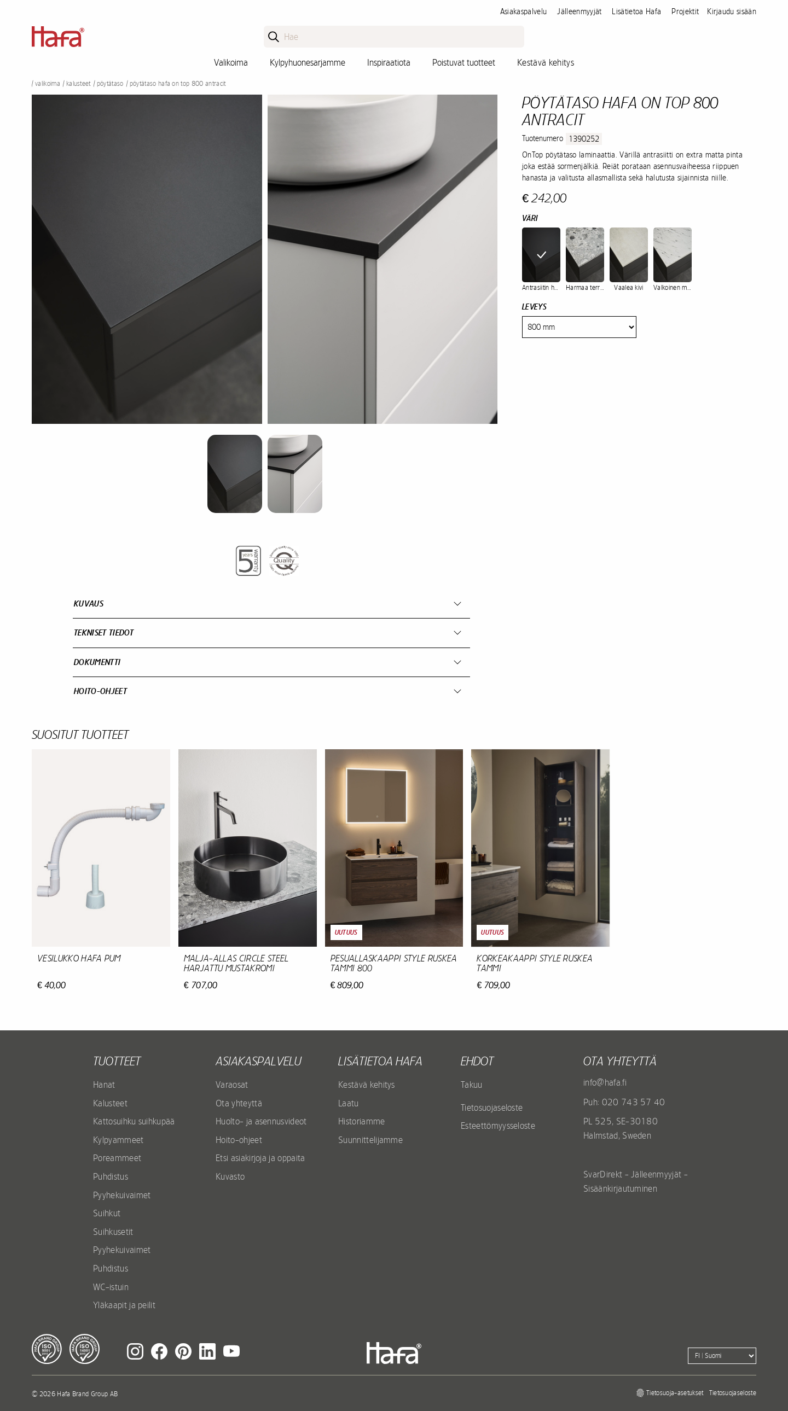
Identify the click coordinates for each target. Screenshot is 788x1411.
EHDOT (477, 1061)
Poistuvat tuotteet (463, 62)
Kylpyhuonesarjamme (307, 62)
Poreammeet (117, 1158)
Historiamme (361, 1121)
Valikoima (231, 62)
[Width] (579, 327)
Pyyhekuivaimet (121, 1195)
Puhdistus (110, 1176)
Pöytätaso (110, 84)
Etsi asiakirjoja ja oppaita (260, 1158)
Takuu (472, 1084)
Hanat (104, 1084)
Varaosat (232, 1084)
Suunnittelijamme (370, 1140)
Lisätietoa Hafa (636, 11)
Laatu (348, 1103)
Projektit (685, 11)
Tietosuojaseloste (492, 1107)
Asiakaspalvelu (523, 11)
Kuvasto (230, 1176)
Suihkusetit (113, 1232)
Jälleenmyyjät (579, 11)
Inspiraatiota (388, 62)
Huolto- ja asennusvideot (261, 1121)
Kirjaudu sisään (731, 11)
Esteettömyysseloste (498, 1125)
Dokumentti (97, 662)
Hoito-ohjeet (100, 691)
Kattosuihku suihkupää (134, 1121)
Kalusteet (78, 84)
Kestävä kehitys (545, 62)
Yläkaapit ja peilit (124, 1305)
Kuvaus (88, 603)
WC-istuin (111, 1287)
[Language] (722, 1356)
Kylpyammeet (118, 1140)
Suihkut (106, 1213)
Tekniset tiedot (104, 632)
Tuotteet (117, 1061)
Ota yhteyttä (239, 1103)
